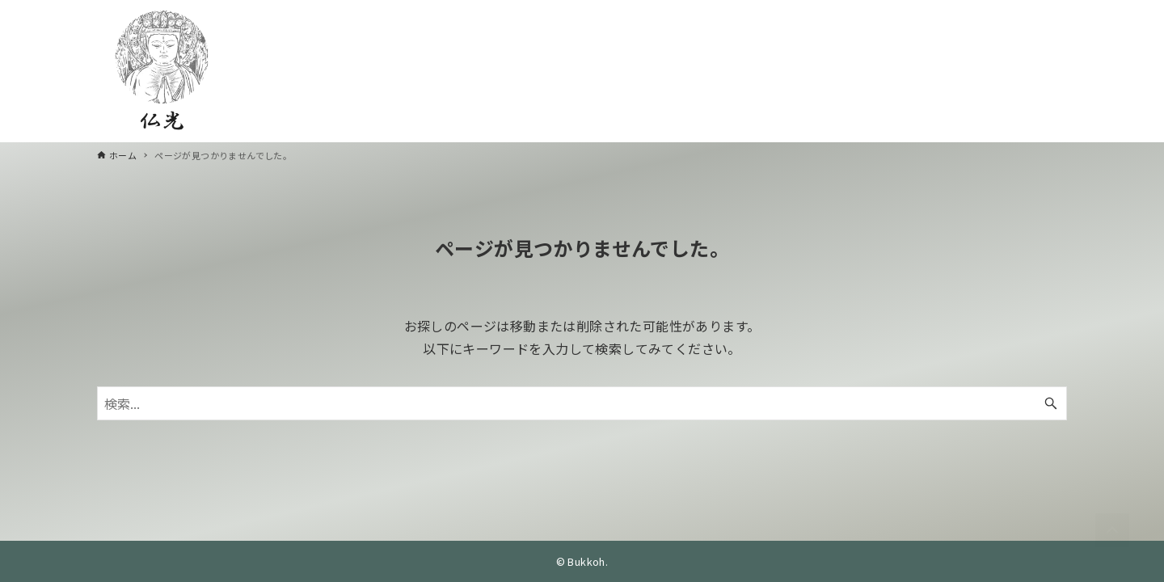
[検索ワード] (582, 403)
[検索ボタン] (1051, 403)
